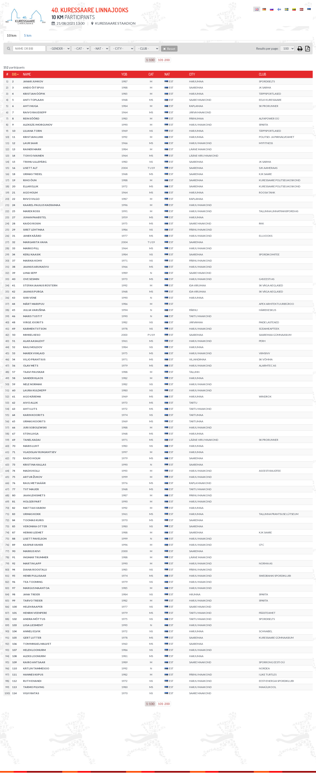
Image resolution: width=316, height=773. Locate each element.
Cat (151, 74)
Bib (14, 74)
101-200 (164, 60)
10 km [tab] (11, 35)
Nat (167, 74)
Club (262, 74)
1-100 (150, 60)
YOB (124, 74)
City (192, 74)
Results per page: (267, 48)
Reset (169, 49)
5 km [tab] (27, 35)
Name (27, 74)
